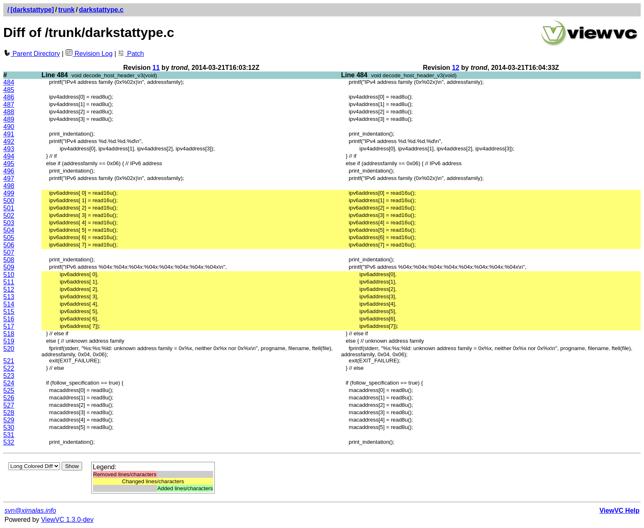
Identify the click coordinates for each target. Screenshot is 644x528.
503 (8, 222)
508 (8, 259)
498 (8, 185)
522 (8, 368)
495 (8, 163)
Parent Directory (31, 53)
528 (8, 412)
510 (8, 274)
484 (8, 82)
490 (8, 126)
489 (8, 119)
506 (8, 245)
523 (8, 375)
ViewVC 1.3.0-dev (67, 519)
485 (8, 89)
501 (8, 208)
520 (8, 348)
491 (8, 134)
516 (8, 319)
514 (8, 304)
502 (8, 215)
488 (8, 111)
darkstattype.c (101, 9)
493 (8, 148)
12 (456, 67)
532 (8, 442)
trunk (66, 9)
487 (8, 104)
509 (8, 267)
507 (8, 252)
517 (8, 326)
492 (8, 141)
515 (8, 311)
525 (8, 390)
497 (8, 178)
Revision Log (89, 53)
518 (8, 333)
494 (8, 156)
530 (8, 427)
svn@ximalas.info (30, 510)
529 (8, 420)
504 (8, 230)
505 (8, 237)
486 (8, 97)
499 (8, 193)
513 (8, 296)
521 (8, 360)
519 (8, 341)
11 (156, 67)
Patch (131, 53)
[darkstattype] (32, 9)
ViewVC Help (619, 510)
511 (8, 282)
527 (8, 405)
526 (8, 397)
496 (8, 171)
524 (8, 383)
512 (8, 289)
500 (8, 200)
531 (8, 434)
